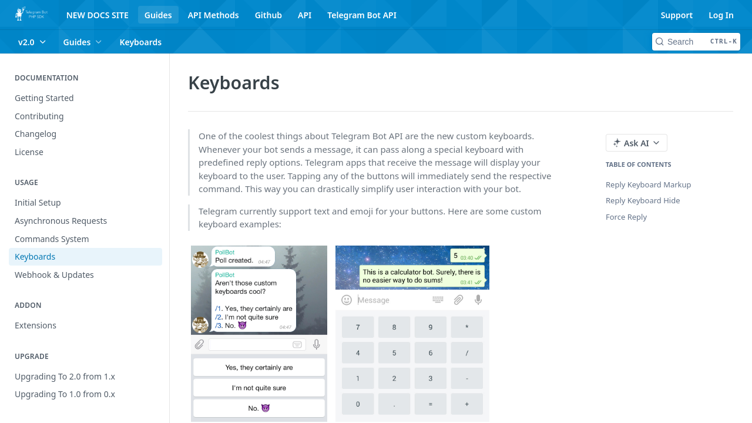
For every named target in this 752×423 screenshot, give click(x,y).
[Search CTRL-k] (696, 42)
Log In (721, 15)
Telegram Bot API (362, 15)
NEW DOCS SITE (97, 15)
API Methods (213, 15)
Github (268, 15)
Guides (158, 15)
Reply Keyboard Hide (643, 200)
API (304, 15)
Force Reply (626, 217)
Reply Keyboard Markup (648, 184)
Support (677, 15)
